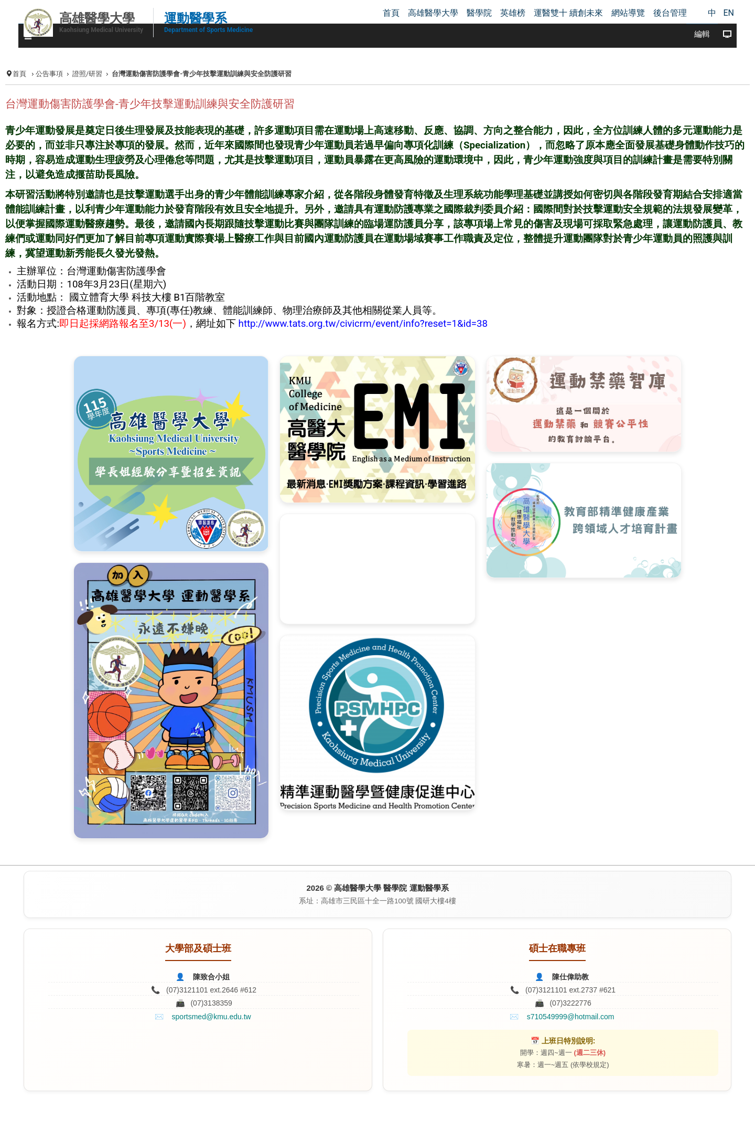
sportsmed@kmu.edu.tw (211, 1016)
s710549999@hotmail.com (570, 1016)
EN (728, 13)
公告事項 (49, 74)
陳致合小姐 (211, 977)
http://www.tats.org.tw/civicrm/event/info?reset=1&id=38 (363, 323)
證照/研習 (87, 74)
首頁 (19, 74)
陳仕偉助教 (570, 977)
